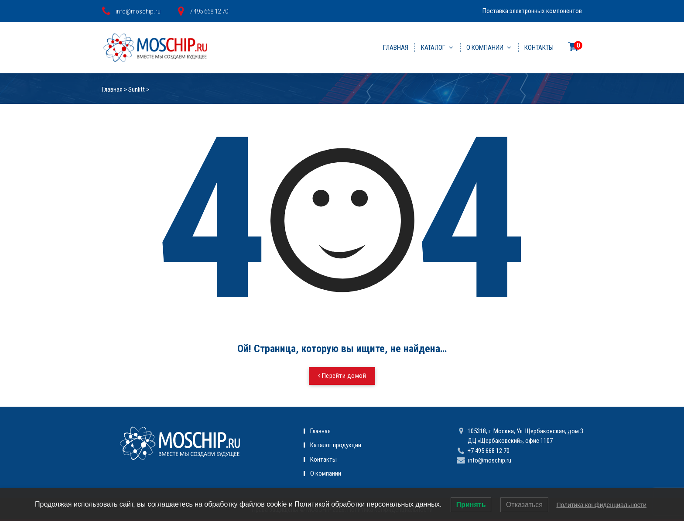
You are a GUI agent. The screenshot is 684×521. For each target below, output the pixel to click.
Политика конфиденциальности (601, 504)
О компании (484, 47)
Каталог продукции (335, 445)
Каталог (433, 47)
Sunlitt (136, 89)
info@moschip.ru (489, 460)
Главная (395, 47)
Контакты (539, 47)
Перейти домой (342, 376)
